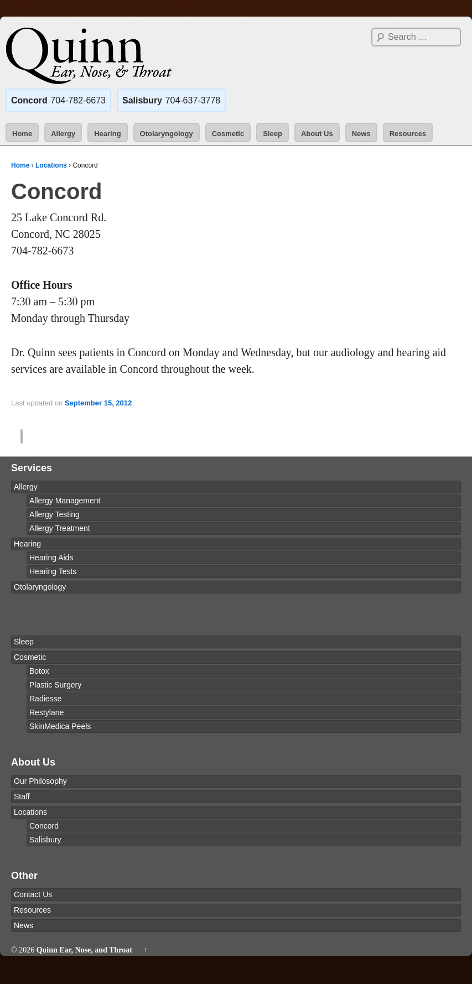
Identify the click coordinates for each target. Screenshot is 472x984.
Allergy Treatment (59, 528)
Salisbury (45, 839)
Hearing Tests (52, 571)
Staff (22, 796)
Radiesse (45, 698)
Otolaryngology (166, 133)
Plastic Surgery (55, 684)
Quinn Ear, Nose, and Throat (84, 961)
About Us (317, 133)
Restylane (46, 712)
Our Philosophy (40, 781)
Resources (408, 133)
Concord (44, 825)
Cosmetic (228, 133)
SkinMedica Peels (60, 726)
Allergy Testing (54, 514)
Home (22, 133)
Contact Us (33, 894)
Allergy (63, 133)
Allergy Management (64, 500)
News (361, 133)
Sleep (272, 133)
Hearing (107, 133)
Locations (51, 165)
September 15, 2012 (98, 403)
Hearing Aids (51, 557)
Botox (39, 671)
